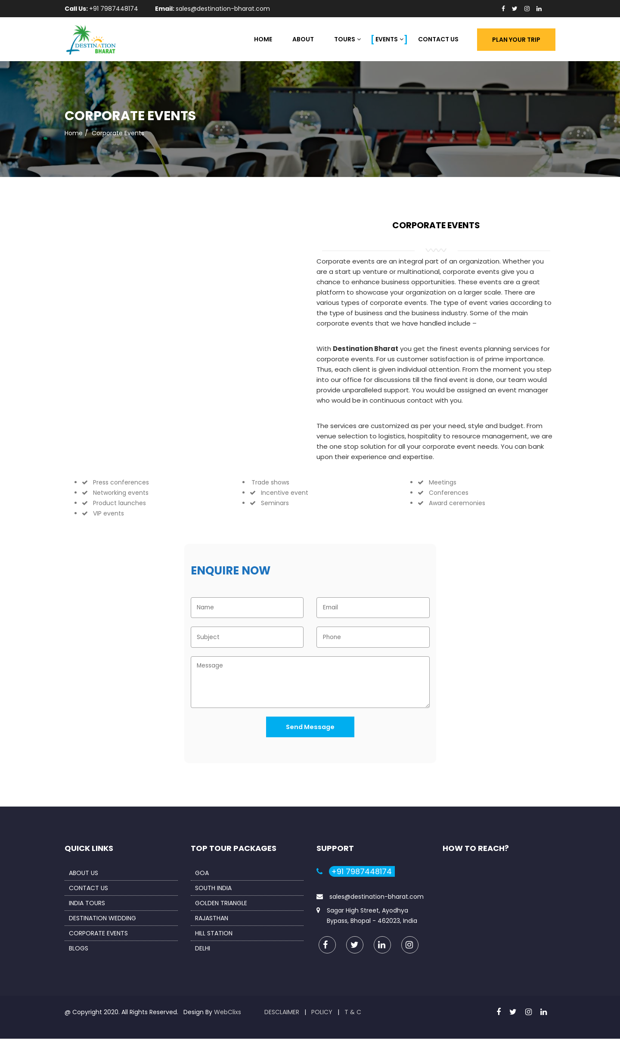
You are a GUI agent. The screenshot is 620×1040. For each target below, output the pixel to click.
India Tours (87, 904)
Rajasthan (211, 919)
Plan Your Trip (516, 39)
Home (263, 39)
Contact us (88, 889)
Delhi (202, 949)
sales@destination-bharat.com (376, 898)
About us (83, 874)
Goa (202, 874)
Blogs (78, 949)
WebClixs (227, 1013)
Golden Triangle (221, 904)
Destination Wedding (102, 919)
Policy (321, 1013)
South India (213, 889)
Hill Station (213, 934)
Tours (344, 39)
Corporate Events (98, 934)
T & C (352, 1013)
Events (386, 39)
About (303, 39)
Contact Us (438, 39)
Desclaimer (281, 1013)
